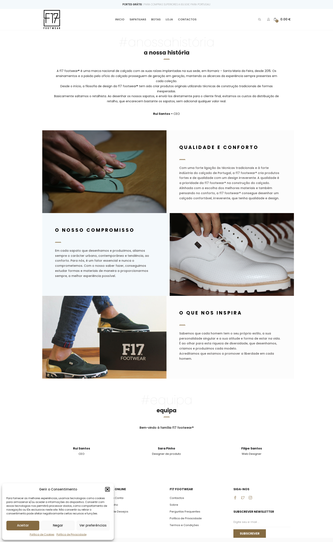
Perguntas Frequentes (185, 512)
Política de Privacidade (71, 534)
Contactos (187, 19)
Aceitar (23, 525)
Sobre (174, 505)
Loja (169, 19)
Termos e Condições (184, 525)
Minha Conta (114, 498)
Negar (58, 525)
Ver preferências (93, 525)
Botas (156, 19)
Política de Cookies (42, 534)
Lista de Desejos (117, 512)
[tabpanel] (81, 451)
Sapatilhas (138, 19)
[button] (107, 489)
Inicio (119, 19)
